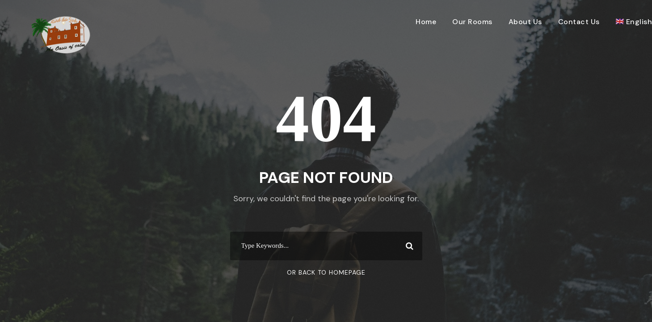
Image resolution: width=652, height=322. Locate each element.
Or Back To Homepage (326, 272)
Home (426, 21)
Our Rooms (472, 21)
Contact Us (579, 21)
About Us (525, 21)
